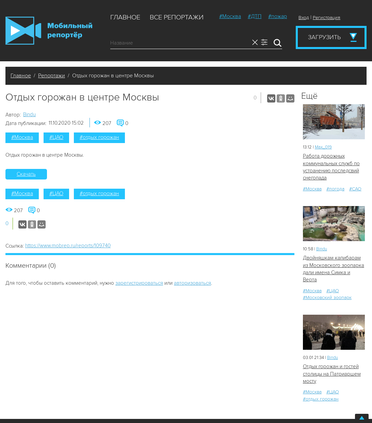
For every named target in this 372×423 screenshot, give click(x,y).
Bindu (29, 114)
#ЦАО (56, 137)
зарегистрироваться (139, 283)
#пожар (277, 16)
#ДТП (254, 16)
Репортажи (51, 75)
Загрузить (324, 37)
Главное (125, 17)
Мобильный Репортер (48, 31)
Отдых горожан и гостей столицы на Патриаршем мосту (332, 373)
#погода (335, 189)
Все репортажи (177, 17)
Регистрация (326, 17)
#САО (355, 189)
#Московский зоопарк (327, 297)
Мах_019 (323, 147)
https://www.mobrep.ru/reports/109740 (68, 245)
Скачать (26, 174)
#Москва (230, 16)
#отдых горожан (99, 137)
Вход (303, 17)
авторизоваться (192, 283)
